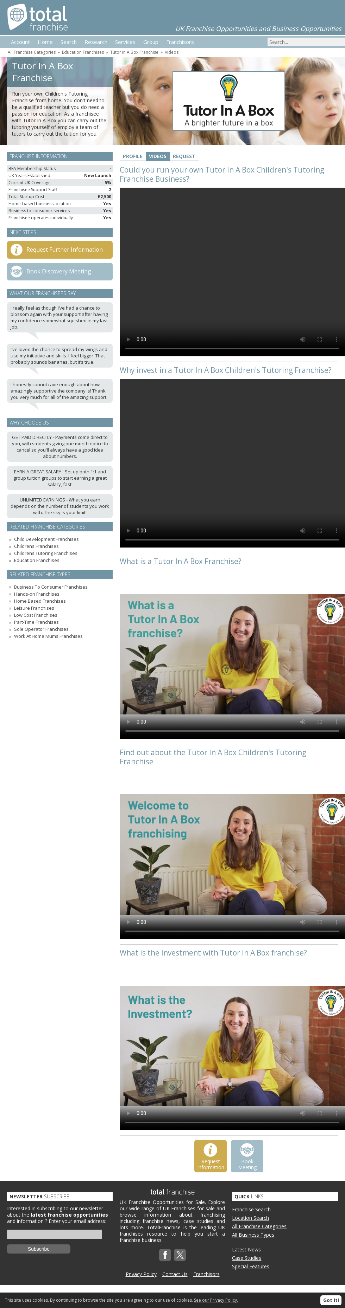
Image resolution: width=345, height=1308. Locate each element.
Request (184, 156)
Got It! (331, 1300)
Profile (133, 156)
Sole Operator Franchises (41, 629)
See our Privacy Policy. (216, 1300)
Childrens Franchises (36, 546)
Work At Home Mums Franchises (48, 636)
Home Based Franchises (40, 601)
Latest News (246, 1249)
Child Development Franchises (46, 539)
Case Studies (246, 1258)
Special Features (250, 1266)
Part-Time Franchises (36, 622)
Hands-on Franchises (36, 594)
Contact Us (175, 1274)
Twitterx (180, 1255)
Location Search (250, 1218)
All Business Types (253, 1234)
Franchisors (206, 1274)
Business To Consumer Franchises (51, 587)
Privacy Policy (141, 1274)
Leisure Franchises (34, 608)
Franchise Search (251, 1209)
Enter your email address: (77, 1221)
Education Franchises (83, 52)
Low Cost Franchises (35, 615)
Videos (171, 52)
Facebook (165, 1255)
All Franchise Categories (32, 52)
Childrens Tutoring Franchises (45, 553)
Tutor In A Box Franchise (134, 52)
